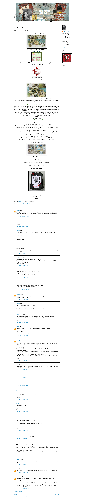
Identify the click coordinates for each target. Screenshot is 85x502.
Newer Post (16, 494)
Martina (18, 403)
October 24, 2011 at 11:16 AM (22, 322)
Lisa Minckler (66, 31)
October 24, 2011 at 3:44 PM (22, 335)
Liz (17, 468)
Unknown (19, 294)
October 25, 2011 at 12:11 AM (22, 369)
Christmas (19, 203)
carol (18, 382)
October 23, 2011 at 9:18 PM (22, 243)
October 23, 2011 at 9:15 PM (22, 226)
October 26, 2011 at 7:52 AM (22, 430)
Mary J (18, 303)
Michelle (18, 416)
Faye (18, 364)
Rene (18, 221)
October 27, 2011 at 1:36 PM (22, 472)
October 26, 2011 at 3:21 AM (22, 411)
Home (37, 494)
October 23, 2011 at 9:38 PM (22, 253)
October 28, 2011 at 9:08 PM (23, 488)
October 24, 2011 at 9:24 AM (22, 310)
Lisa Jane (18, 269)
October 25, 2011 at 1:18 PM (22, 377)
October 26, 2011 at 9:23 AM (22, 438)
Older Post (57, 494)
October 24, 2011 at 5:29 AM (22, 299)
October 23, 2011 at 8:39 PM (22, 216)
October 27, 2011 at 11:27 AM (23, 464)
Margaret (18, 443)
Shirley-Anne (19, 257)
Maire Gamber (20, 314)
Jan (17, 374)
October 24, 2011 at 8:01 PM (22, 360)
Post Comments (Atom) (24, 496)
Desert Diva (36, 170)
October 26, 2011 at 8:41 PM (22, 455)
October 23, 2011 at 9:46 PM (22, 265)
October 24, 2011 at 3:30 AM (23, 277)
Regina (18, 390)
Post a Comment (18, 491)
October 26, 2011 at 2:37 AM (22, 399)
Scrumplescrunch (20, 340)
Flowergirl (19, 459)
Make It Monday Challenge (26, 203)
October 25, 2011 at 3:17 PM (22, 385)
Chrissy (18, 230)
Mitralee (18, 210)
